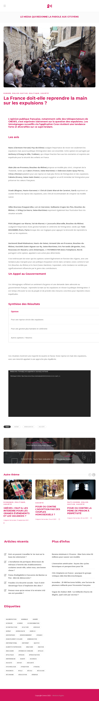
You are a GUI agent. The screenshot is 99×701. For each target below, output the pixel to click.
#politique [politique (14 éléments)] (10, 655)
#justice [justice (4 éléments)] (36, 643)
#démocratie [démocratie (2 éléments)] (20, 631)
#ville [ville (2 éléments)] (20, 671)
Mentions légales (58, 696)
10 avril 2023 (52, 519)
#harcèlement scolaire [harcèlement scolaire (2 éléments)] (14, 639)
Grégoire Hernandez (10, 520)
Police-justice (20, 93)
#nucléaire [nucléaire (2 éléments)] (10, 651)
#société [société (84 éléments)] (9, 663)
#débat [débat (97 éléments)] (8, 631)
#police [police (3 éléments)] (40, 651)
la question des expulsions (68, 121)
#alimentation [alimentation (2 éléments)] (11, 619)
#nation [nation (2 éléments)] (41, 647)
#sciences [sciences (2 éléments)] (33, 659)
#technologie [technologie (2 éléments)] (11, 667)
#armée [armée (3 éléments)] (35, 619)
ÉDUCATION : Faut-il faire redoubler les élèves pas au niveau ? (47, 459)
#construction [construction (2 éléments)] (11, 627)
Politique (34, 93)
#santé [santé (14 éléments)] (22, 659)
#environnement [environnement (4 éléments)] (26, 635)
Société (45, 93)
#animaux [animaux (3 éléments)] (24, 619)
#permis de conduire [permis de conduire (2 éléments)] (25, 651)
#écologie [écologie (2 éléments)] (40, 671)
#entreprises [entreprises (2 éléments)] (10, 635)
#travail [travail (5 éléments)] (37, 667)
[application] (49, 393)
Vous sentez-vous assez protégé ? (41, 445)
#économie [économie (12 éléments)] (10, 674)
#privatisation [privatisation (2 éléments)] (34, 655)
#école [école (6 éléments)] (29, 671)
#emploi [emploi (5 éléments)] (32, 631)
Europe (7, 93)
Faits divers (73, 502)
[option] (18, 501)
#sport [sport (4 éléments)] (19, 663)
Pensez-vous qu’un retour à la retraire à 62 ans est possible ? (26, 591)
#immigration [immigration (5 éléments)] (32, 639)
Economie (9, 502)
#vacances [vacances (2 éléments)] (9, 671)
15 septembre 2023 (22, 520)
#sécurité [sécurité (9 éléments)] (30, 663)
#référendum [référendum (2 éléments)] (10, 659)
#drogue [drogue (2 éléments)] (36, 627)
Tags (7, 427)
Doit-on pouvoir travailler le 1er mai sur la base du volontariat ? (26, 555)
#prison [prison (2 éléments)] (21, 655)
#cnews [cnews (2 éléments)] (20, 623)
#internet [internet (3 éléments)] (25, 643)
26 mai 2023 (84, 518)
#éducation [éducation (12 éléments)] (22, 674)
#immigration (28, 427)
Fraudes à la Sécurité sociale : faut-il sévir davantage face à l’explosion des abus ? (26, 584)
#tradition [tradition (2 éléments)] (25, 667)
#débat (16, 427)
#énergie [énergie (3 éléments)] (35, 674)
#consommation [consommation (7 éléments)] (33, 623)
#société (41, 427)
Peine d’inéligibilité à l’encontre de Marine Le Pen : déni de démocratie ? (27, 576)
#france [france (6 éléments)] (39, 635)
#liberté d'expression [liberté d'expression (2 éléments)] (13, 647)
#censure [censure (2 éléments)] (9, 623)
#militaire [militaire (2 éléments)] (29, 647)
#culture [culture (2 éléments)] (25, 627)
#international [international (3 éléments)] (11, 643)
